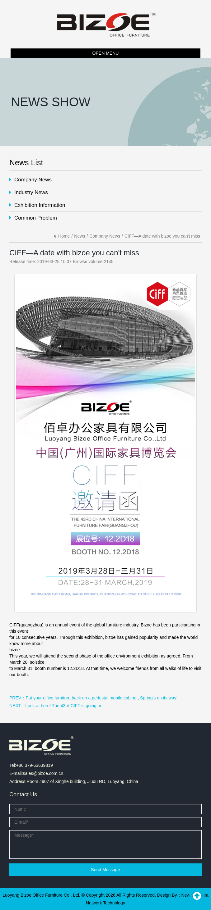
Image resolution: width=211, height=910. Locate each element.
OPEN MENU (105, 53)
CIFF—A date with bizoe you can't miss (162, 236)
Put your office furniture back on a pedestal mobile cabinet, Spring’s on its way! (101, 697)
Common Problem (33, 218)
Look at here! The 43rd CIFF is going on (63, 705)
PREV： (17, 697)
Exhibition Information (37, 205)
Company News (30, 180)
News (79, 236)
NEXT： (17, 705)
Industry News (28, 192)
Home (64, 236)
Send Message (105, 869)
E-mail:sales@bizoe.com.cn (36, 773)
